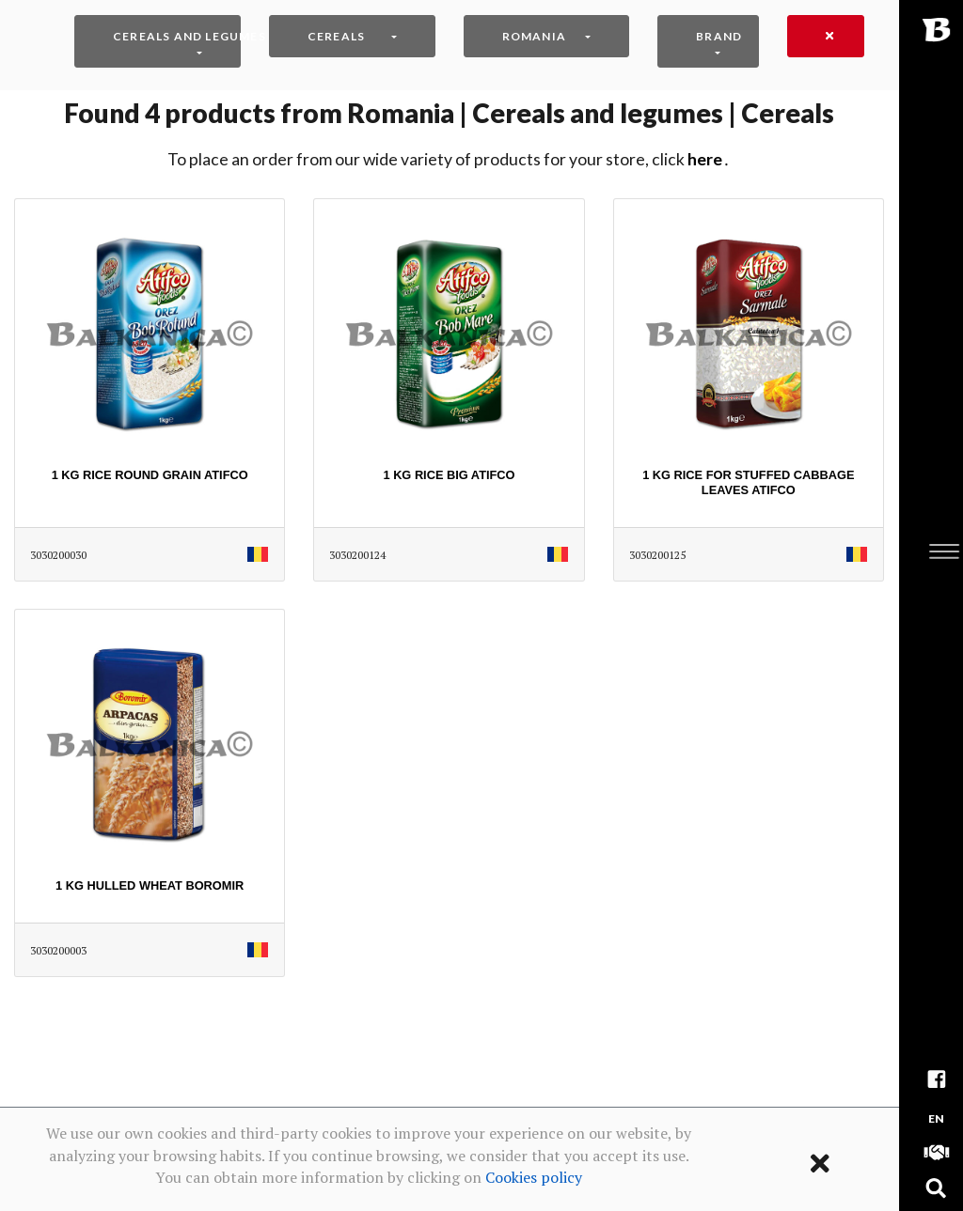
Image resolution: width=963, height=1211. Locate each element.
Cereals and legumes (177, 36)
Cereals (336, 36)
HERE (704, 159)
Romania (534, 36)
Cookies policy (533, 1177)
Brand (719, 36)
